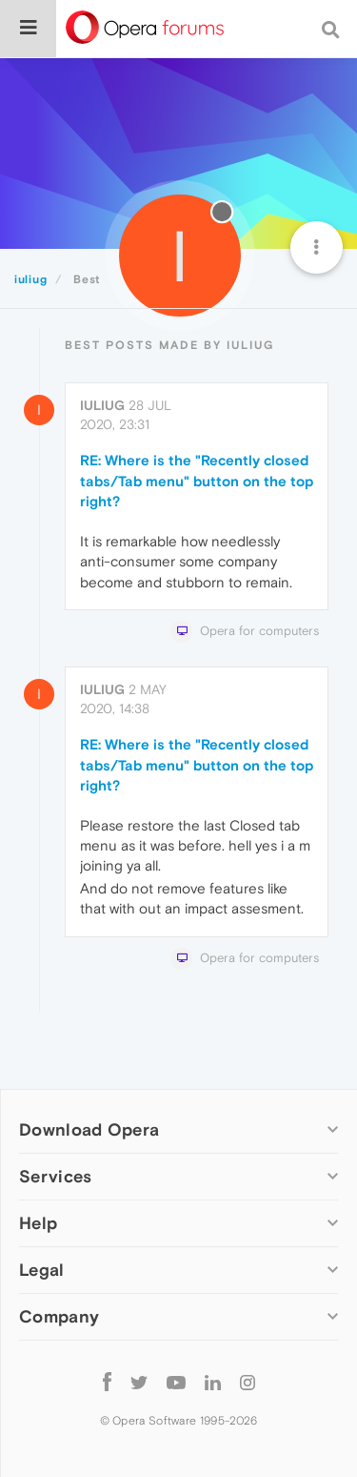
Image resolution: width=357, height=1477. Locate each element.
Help (38, 1223)
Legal (42, 1270)
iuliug (102, 405)
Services (55, 1176)
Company (59, 1316)
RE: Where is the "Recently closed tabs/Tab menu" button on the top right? (196, 480)
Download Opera (89, 1129)
